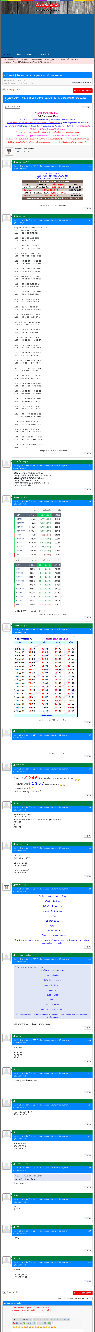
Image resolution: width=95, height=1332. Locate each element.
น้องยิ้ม (67, 59)
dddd (72, 59)
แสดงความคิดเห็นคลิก (82, 91)
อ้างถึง (86, 107)
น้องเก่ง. (57, 59)
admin (77, 59)
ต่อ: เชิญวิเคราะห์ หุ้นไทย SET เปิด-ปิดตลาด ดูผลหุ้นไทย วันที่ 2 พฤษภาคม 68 (42, 166)
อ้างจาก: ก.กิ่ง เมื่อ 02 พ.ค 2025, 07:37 (29, 1176)
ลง (4, 90)
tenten (62, 59)
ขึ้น (4, 1292)
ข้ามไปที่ (60, 1298)
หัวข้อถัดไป (87, 83)
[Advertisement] (47, 33)
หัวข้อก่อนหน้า (76, 83)
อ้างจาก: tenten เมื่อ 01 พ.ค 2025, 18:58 (30, 967)
